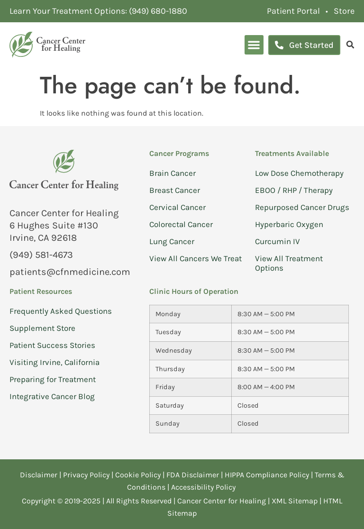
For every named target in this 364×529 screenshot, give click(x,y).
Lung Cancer (171, 241)
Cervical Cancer (177, 207)
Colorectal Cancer (181, 224)
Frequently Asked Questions (60, 311)
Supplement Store (42, 328)
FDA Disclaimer (192, 474)
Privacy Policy (87, 474)
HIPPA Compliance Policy (268, 474)
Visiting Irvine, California (54, 362)
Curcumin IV (277, 241)
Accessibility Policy (204, 487)
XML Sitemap (295, 500)
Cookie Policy (138, 474)
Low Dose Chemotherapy (299, 173)
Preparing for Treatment (52, 379)
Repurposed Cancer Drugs (302, 207)
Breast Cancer (174, 190)
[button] (254, 45)
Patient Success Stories (52, 345)
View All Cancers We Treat (195, 258)
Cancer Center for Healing (221, 500)
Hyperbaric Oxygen (289, 224)
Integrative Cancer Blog (52, 396)
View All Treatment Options (289, 263)
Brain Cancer (172, 173)
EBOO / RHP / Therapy (294, 190)
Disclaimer (38, 474)
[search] (350, 44)
